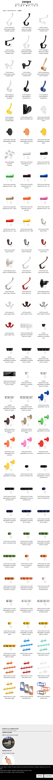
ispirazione (23, 4)
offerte (36, 4)
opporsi (39, 776)
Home (4, 10)
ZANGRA (26, 1)
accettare (48, 776)
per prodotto (11, 10)
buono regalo (30, 4)
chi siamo (17, 4)
